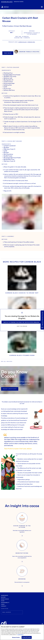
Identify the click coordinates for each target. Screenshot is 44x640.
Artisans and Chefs (6, 1)
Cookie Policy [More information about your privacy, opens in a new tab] (20, 634)
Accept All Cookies (26, 637)
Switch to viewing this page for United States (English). (21, 322)
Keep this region (22, 326)
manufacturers (18, 1)
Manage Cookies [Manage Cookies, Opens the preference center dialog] (16, 637)
